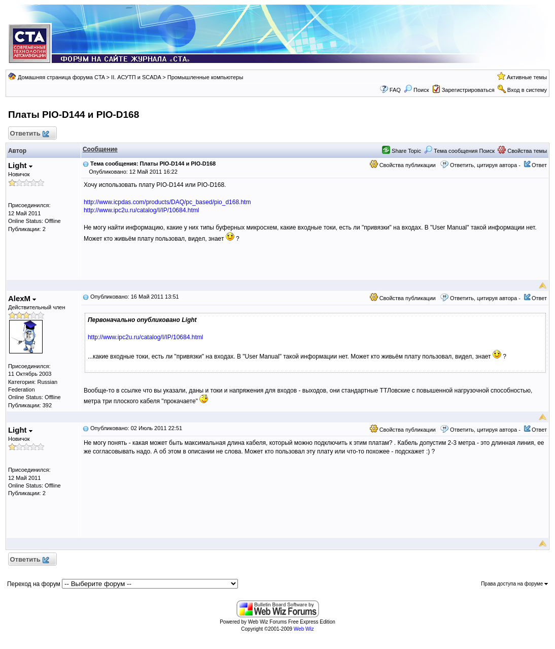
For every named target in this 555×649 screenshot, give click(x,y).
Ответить (29, 133)
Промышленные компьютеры (205, 77)
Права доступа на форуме (514, 584)
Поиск (416, 90)
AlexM (22, 298)
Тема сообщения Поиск (459, 151)
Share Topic (401, 151)
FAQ (395, 90)
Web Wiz (304, 629)
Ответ (539, 165)
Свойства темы (522, 151)
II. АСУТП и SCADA (136, 77)
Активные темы (527, 77)
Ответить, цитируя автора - (485, 165)
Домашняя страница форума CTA (61, 77)
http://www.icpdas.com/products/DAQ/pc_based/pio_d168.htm (167, 202)
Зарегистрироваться (468, 90)
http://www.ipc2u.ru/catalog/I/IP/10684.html (141, 210)
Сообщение (100, 149)
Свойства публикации (403, 165)
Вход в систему (527, 90)
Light (20, 165)
